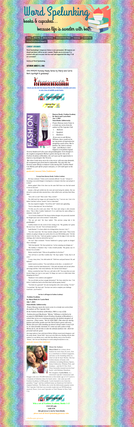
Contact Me (87, 38)
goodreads (31, 171)
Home (29, 38)
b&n (44, 171)
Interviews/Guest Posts (63, 38)
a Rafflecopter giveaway (35, 418)
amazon (38, 171)
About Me (37, 38)
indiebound (51, 171)
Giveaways (77, 38)
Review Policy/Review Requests (36, 41)
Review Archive (48, 38)
